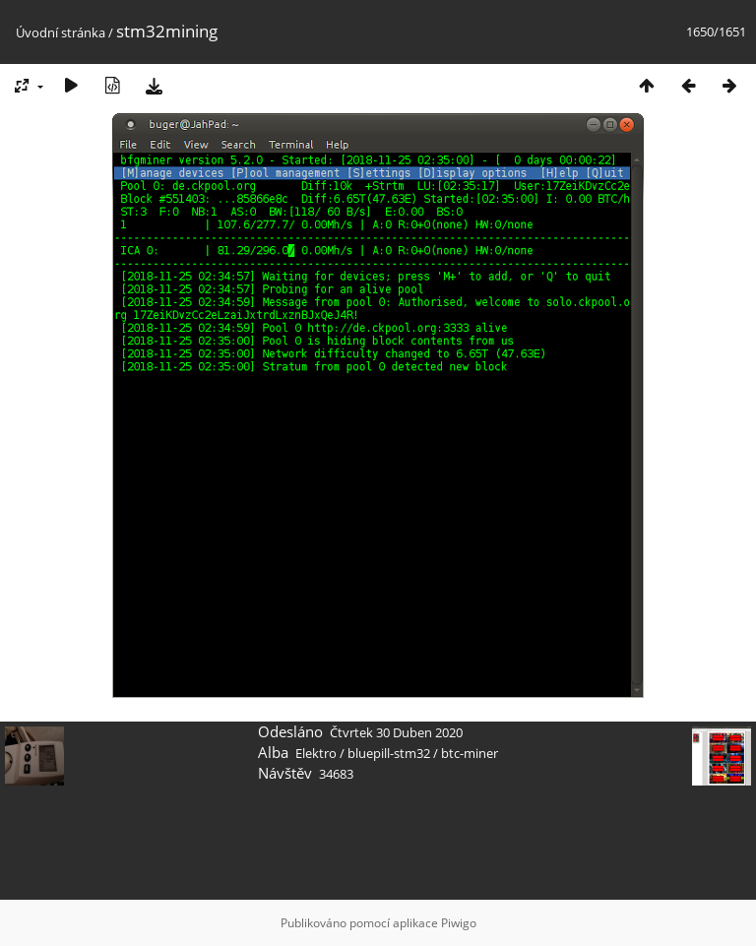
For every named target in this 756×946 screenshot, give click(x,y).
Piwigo (458, 922)
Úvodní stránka (60, 32)
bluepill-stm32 (388, 753)
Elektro (316, 753)
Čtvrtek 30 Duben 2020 (396, 732)
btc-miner (469, 753)
